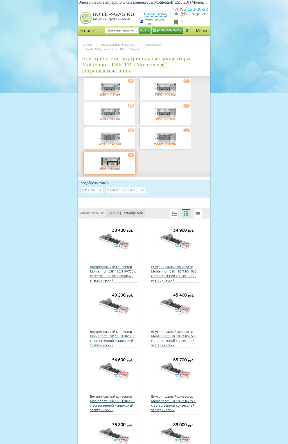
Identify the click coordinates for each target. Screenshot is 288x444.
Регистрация (154, 19)
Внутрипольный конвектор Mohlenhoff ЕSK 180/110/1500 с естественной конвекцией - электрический (173, 338)
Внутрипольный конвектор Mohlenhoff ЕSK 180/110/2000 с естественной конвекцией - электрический (112, 403)
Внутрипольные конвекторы (118, 44)
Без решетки (153, 44)
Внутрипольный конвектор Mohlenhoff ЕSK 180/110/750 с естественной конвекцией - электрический (113, 273)
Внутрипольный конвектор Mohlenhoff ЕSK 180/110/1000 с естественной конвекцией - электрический (173, 273)
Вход (149, 24)
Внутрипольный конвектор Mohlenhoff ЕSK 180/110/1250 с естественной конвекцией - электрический (112, 338)
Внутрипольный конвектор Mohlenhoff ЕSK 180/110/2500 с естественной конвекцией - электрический (173, 403)
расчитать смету (169, 30)
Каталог (87, 44)
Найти (145, 30)
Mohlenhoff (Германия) (96, 49)
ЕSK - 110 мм (128, 49)
